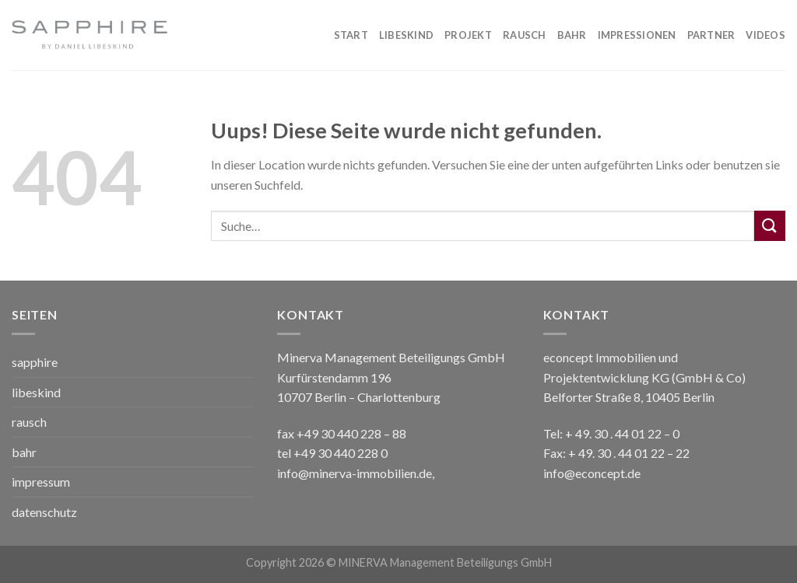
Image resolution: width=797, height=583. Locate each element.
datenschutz (44, 511)
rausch (29, 421)
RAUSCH (524, 35)
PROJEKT (468, 35)
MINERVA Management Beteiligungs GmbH (445, 562)
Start (351, 35)
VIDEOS (765, 35)
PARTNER (711, 35)
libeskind (36, 392)
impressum (41, 481)
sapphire (35, 361)
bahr (24, 452)
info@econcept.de (592, 473)
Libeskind (406, 35)
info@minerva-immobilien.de (354, 473)
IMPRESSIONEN (637, 35)
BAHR (572, 35)
